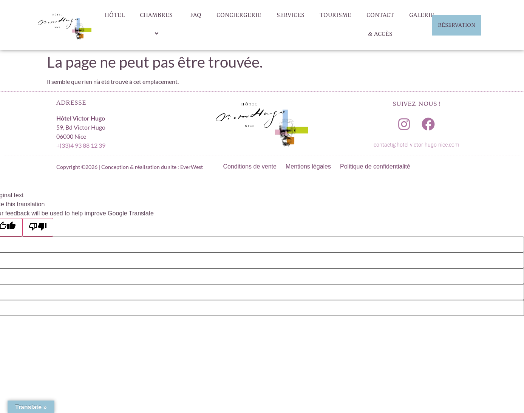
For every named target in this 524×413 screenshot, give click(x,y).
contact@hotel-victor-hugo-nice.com (416, 145)
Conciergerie (238, 15)
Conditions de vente (250, 166)
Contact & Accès (380, 24)
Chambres (157, 25)
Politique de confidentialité (375, 166)
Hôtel (115, 15)
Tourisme (335, 15)
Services (291, 15)
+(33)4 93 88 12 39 (80, 145)
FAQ (195, 15)
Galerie (421, 15)
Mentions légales (308, 166)
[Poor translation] (37, 227)
